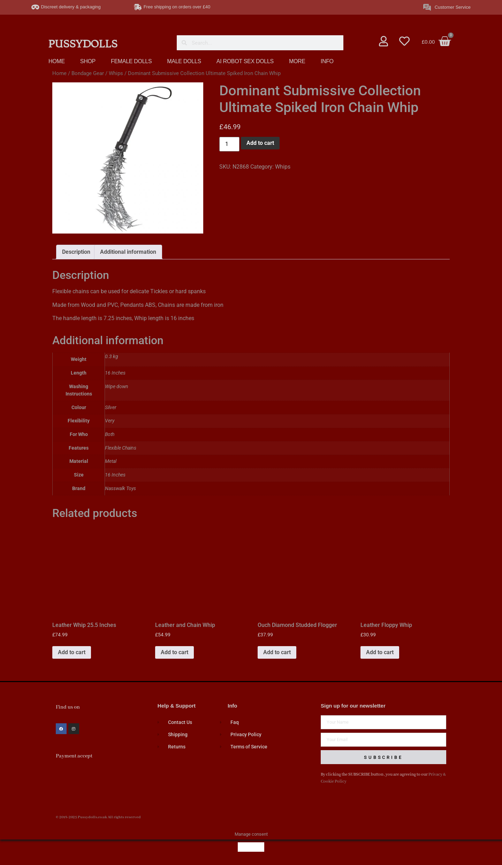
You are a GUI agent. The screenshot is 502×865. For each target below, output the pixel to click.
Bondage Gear (87, 73)
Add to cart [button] (71, 652)
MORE (297, 61)
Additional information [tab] (128, 252)
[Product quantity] (229, 144)
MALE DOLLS (184, 61)
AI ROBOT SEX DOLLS (245, 61)
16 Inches (115, 475)
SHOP (88, 61)
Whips (116, 73)
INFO (327, 61)
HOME (56, 61)
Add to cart (260, 143)
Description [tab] (76, 252)
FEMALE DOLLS (131, 61)
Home (59, 73)
